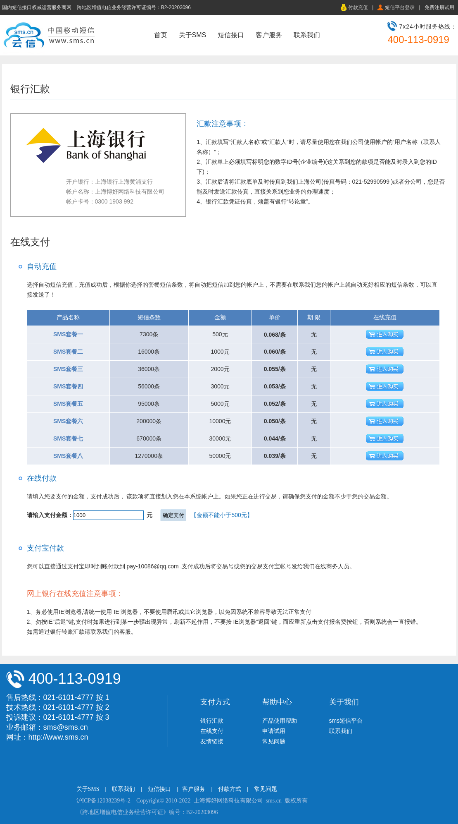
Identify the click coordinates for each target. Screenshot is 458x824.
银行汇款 (211, 720)
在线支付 (211, 731)
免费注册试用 (439, 7)
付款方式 (229, 789)
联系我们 (307, 34)
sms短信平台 (346, 720)
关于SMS (192, 34)
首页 (160, 34)
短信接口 (231, 34)
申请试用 (273, 731)
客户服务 (269, 34)
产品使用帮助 (279, 720)
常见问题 (273, 741)
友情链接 (211, 741)
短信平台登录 (400, 7)
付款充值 (358, 7)
